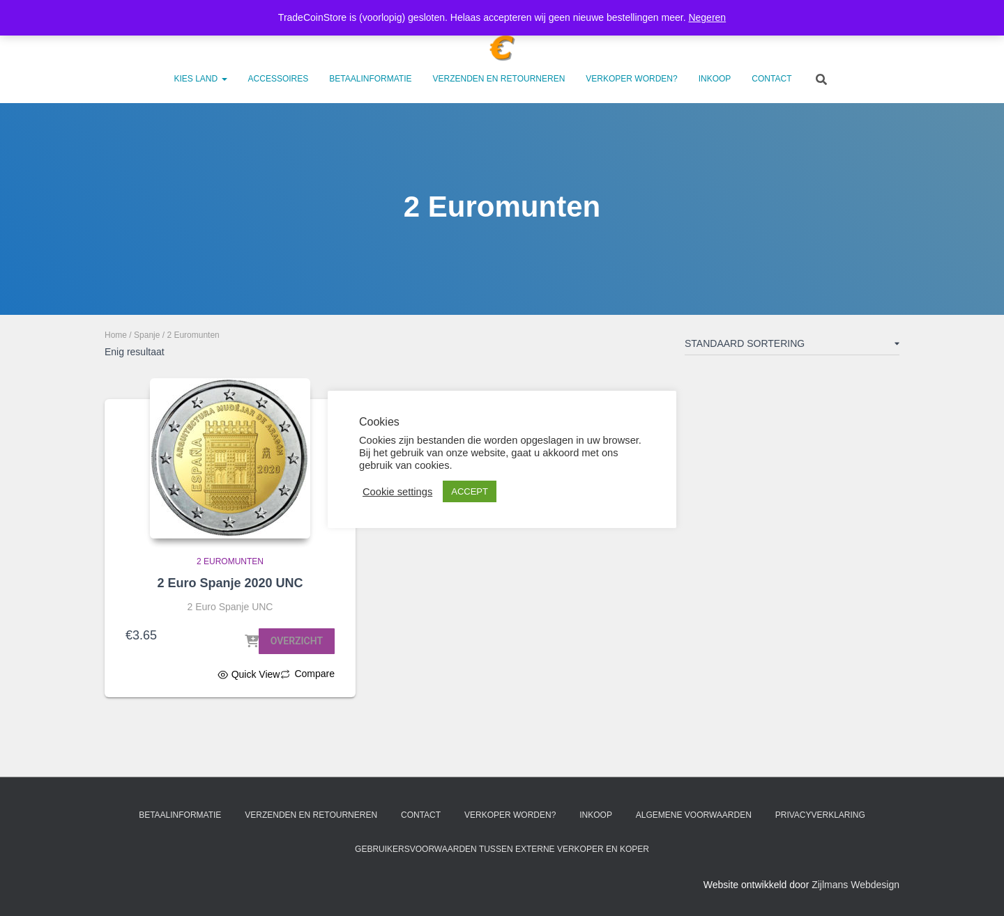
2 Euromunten (230, 561)
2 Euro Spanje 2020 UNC (230, 583)
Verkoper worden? (631, 79)
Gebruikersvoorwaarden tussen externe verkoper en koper (502, 849)
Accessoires (278, 79)
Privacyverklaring (820, 815)
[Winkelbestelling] (792, 346)
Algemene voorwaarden (694, 815)
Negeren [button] (707, 17)
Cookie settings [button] (397, 491)
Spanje (147, 335)
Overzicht (297, 640)
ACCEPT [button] (469, 491)
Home (116, 335)
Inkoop (715, 79)
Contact (771, 79)
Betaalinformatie (370, 79)
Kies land (200, 79)
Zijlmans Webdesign (855, 884)
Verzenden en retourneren (499, 79)
